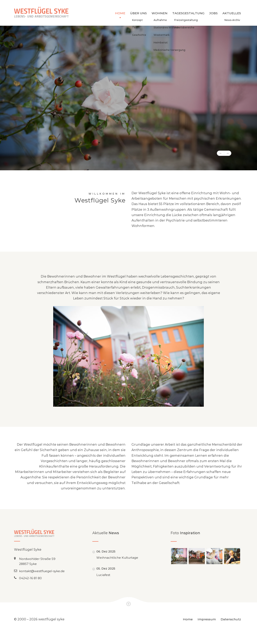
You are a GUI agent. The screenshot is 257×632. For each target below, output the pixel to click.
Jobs (213, 13)
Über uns (138, 13)
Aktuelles (231, 13)
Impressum (207, 619)
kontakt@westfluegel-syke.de (42, 571)
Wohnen (159, 13)
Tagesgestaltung (188, 13)
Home (120, 13)
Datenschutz (231, 619)
